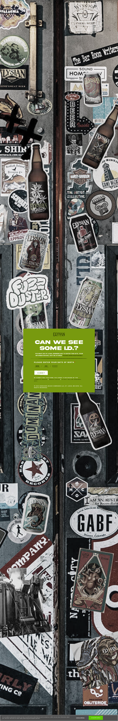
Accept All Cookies (95, 717)
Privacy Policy (54, 379)
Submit (41, 373)
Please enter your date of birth (54, 362)
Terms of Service (41, 379)
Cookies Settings (80, 717)
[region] (59, 718)
